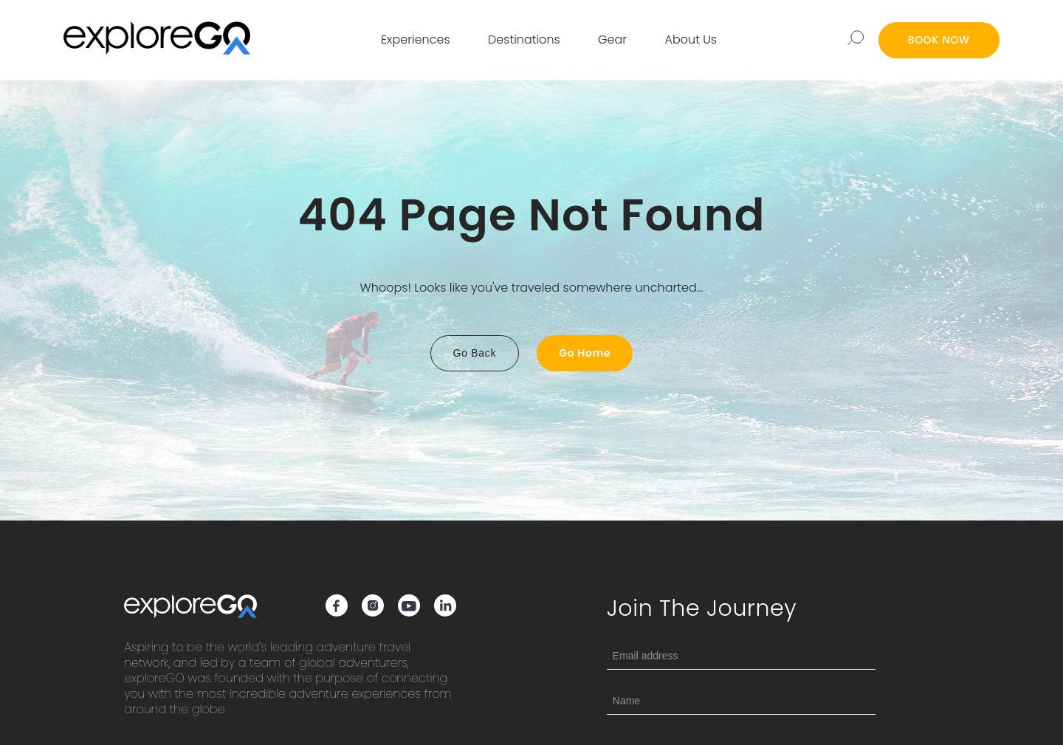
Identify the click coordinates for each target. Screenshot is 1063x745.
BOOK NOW (939, 39)
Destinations (524, 39)
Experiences (415, 39)
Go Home (584, 353)
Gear (612, 39)
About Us (691, 39)
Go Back (475, 353)
